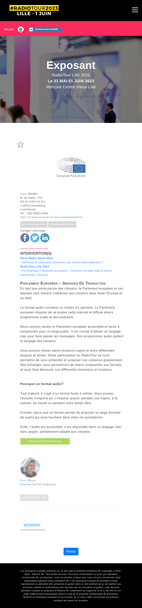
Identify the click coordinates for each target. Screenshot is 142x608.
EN (12, 29)
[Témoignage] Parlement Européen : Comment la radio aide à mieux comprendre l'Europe (66, 285)
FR (6, 29)
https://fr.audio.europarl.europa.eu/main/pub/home (51, 232)
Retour (71, 551)
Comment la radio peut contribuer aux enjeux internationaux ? (61, 275)
